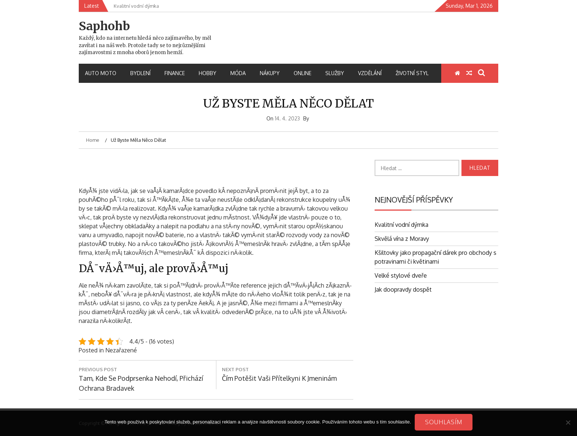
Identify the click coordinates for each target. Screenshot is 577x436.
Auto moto (100, 73)
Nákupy (270, 73)
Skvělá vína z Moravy (402, 238)
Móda (238, 73)
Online (302, 73)
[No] (567, 422)
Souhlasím (443, 422)
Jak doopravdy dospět (403, 289)
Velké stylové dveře (401, 275)
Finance (174, 73)
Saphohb (104, 26)
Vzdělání (370, 73)
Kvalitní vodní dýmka (401, 224)
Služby (334, 73)
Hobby (207, 73)
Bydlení (140, 73)
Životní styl (412, 73)
